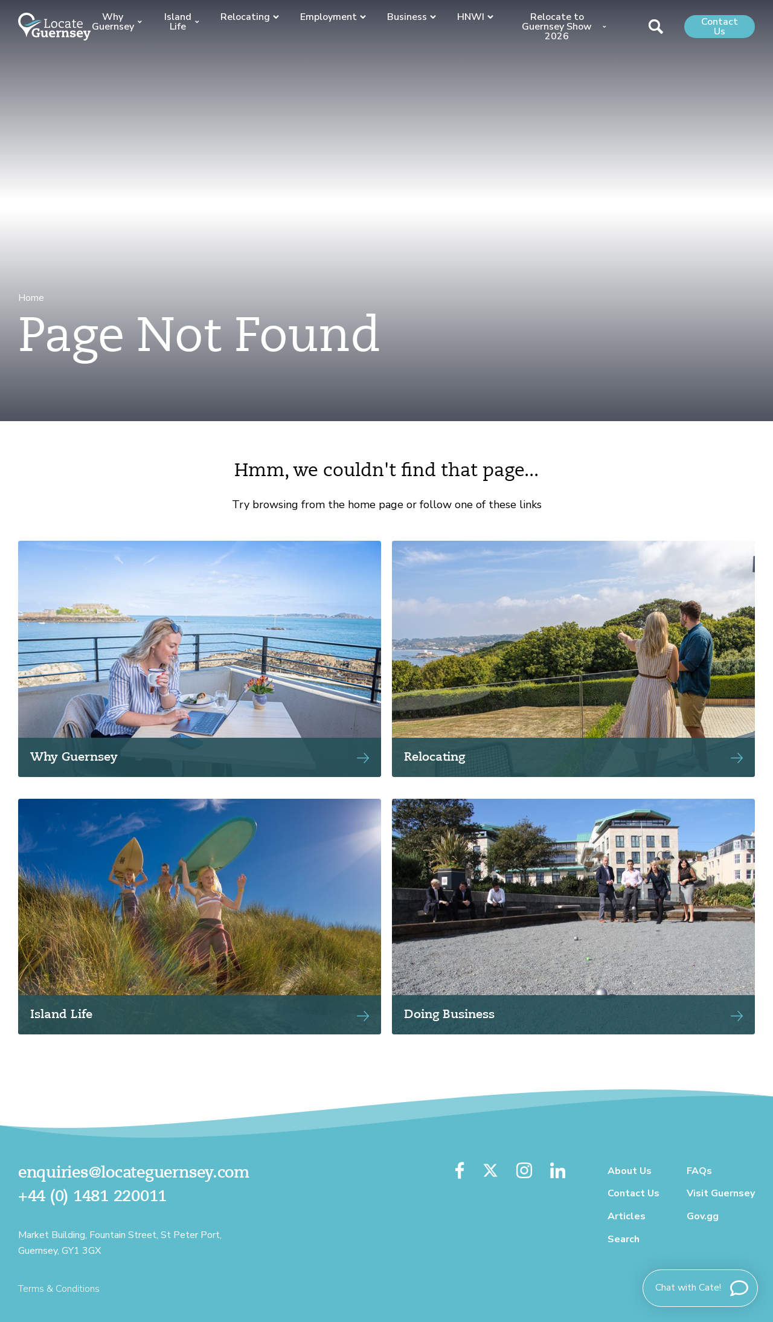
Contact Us (719, 26)
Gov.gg (703, 1216)
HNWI (475, 17)
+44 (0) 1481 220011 (92, 1197)
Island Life (181, 21)
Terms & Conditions (59, 1288)
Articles (627, 1216)
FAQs (699, 1171)
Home (31, 298)
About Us (630, 1171)
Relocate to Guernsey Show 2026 (564, 26)
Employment (333, 17)
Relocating (249, 17)
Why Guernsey (117, 21)
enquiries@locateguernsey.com (133, 1173)
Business (411, 17)
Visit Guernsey (721, 1193)
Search (624, 1239)
